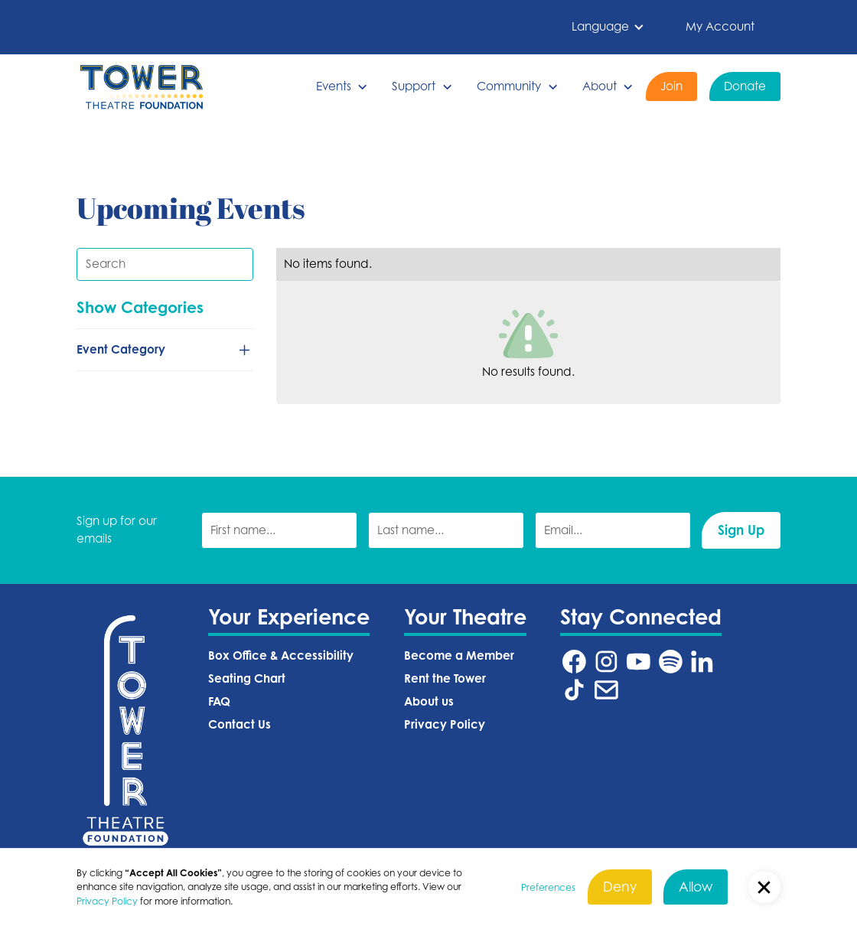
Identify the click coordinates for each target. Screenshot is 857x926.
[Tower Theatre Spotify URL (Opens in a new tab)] (671, 661)
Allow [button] (695, 887)
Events (333, 86)
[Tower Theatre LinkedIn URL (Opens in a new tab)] (702, 661)
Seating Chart (246, 678)
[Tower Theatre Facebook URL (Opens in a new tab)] (574, 661)
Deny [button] (620, 887)
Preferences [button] (548, 887)
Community (509, 86)
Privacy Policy (107, 901)
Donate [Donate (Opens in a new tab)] (745, 86)
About (599, 86)
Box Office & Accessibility (281, 655)
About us (429, 701)
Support (413, 86)
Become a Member (459, 655)
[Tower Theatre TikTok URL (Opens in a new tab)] (574, 690)
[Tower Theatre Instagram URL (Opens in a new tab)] (606, 661)
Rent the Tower (445, 678)
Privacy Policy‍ (444, 724)
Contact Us (239, 724)
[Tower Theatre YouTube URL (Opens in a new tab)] (638, 661)
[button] (608, 27)
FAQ (219, 701)
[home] (142, 86)
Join (671, 86)
